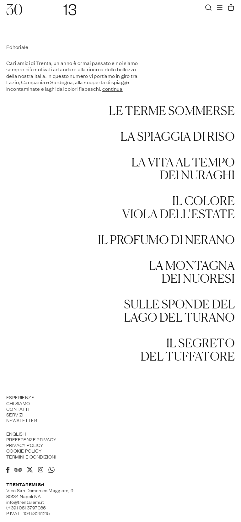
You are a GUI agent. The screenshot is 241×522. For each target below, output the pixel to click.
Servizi (15, 414)
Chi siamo (18, 403)
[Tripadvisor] (18, 470)
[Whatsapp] (51, 470)
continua (112, 88)
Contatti (17, 408)
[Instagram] (40, 470)
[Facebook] (7, 470)
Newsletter (21, 419)
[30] (14, 12)
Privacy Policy (24, 444)
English (16, 433)
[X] (30, 470)
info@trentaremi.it (25, 501)
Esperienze (20, 397)
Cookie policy (23, 450)
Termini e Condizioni (31, 456)
